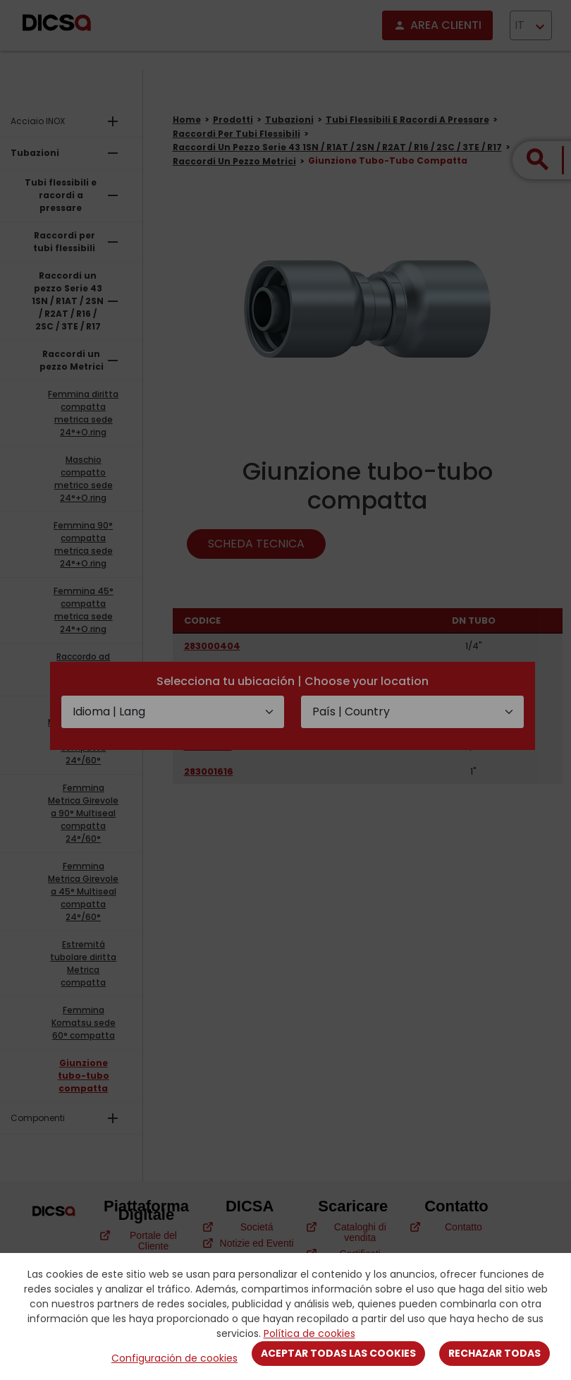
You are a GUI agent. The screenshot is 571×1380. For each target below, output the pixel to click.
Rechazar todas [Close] (494, 1353)
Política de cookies (309, 1333)
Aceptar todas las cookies (338, 1353)
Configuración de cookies (174, 1358)
